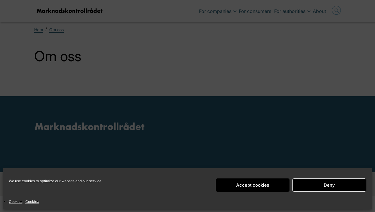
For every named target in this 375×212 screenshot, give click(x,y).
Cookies (15, 201)
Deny (329, 185)
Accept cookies (252, 185)
